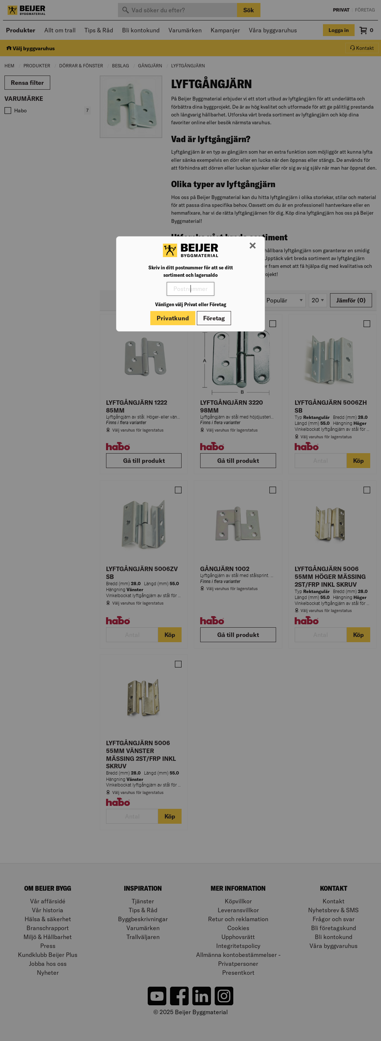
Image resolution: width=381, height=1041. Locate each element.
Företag (214, 318)
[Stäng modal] (253, 246)
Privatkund (173, 318)
